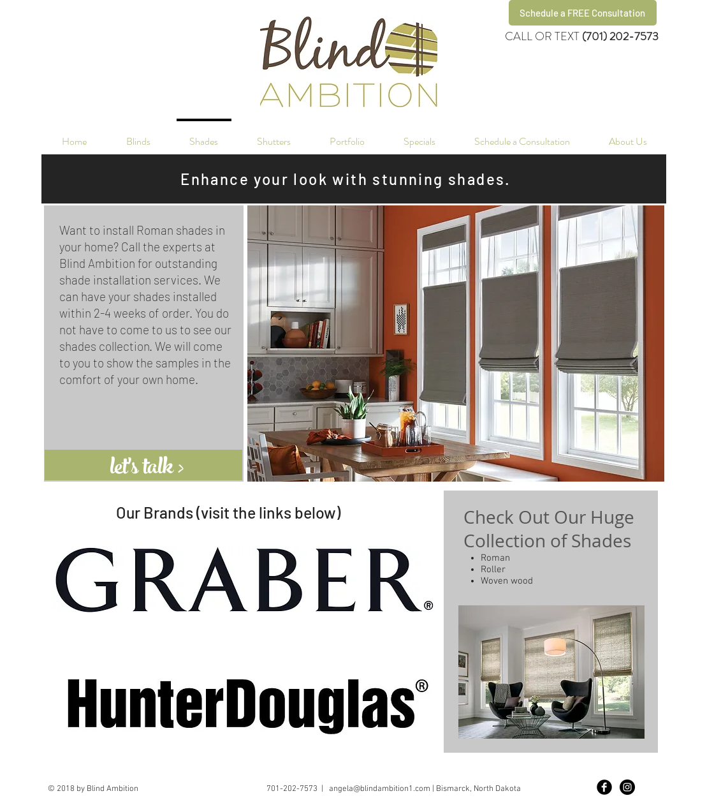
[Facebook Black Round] (604, 787)
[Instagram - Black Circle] (627, 787)
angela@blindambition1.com (379, 789)
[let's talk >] (161, 469)
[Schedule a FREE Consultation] (583, 13)
